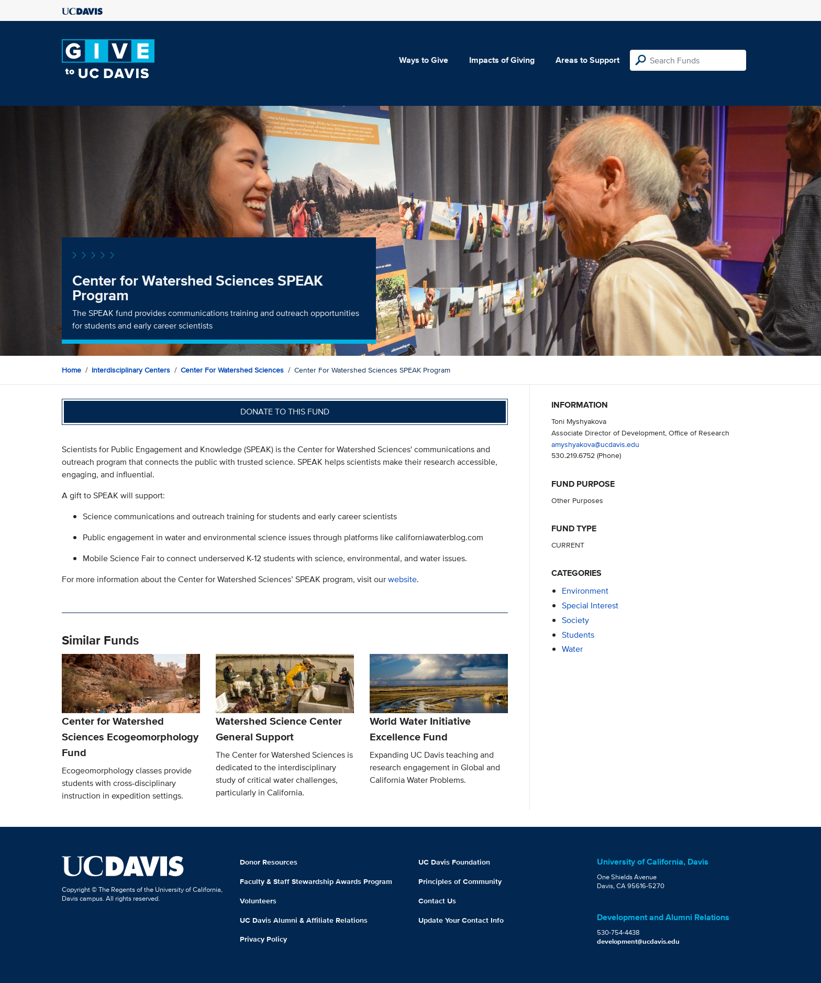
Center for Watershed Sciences (232, 370)
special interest (590, 605)
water (572, 649)
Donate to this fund (284, 412)
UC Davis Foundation (454, 862)
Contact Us (437, 900)
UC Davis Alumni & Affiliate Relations (304, 920)
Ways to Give (423, 60)
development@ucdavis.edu (638, 941)
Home (71, 370)
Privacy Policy (263, 939)
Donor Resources (268, 862)
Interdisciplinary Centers (131, 370)
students (578, 635)
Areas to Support (587, 60)
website (402, 579)
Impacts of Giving (502, 60)
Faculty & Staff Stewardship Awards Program (316, 881)
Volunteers (258, 900)
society (575, 620)
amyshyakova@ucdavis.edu (595, 444)
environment (585, 591)
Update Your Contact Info (461, 920)
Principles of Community (460, 881)
